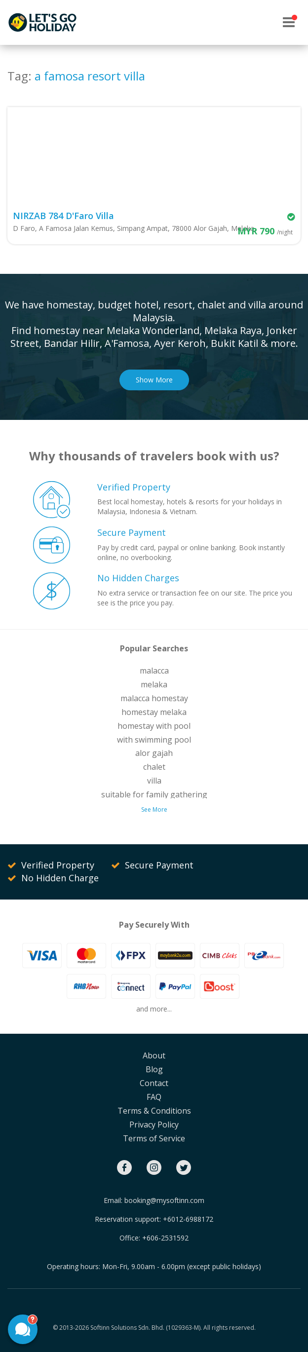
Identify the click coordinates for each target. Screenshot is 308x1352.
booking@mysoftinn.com (164, 1200)
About (154, 1055)
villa (154, 780)
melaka (154, 684)
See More (154, 809)
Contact (154, 1083)
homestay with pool (154, 725)
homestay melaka (154, 712)
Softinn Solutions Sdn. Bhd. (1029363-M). (146, 1327)
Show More (154, 379)
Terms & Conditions (154, 1110)
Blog (154, 1069)
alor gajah (154, 753)
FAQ (154, 1096)
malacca (154, 670)
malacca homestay (154, 698)
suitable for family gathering (154, 794)
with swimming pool (154, 739)
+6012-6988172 (188, 1219)
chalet (154, 766)
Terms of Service (154, 1138)
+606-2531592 (165, 1237)
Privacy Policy (154, 1124)
